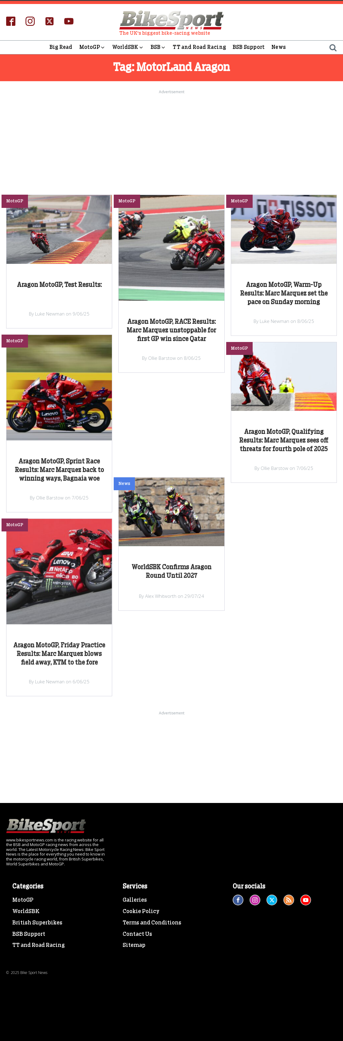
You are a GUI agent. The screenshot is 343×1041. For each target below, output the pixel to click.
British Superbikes (37, 923)
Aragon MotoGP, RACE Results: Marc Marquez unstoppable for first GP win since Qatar (171, 330)
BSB (158, 47)
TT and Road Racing (199, 47)
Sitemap (134, 945)
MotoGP (92, 47)
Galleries (135, 900)
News (278, 47)
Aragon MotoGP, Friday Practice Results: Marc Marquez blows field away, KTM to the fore (59, 654)
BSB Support (249, 47)
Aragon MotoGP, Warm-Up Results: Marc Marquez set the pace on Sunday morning (284, 293)
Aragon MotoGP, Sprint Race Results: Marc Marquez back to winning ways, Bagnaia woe (59, 470)
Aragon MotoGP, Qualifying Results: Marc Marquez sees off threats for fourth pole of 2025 (283, 440)
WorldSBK (128, 47)
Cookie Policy (141, 911)
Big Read (61, 47)
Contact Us (137, 934)
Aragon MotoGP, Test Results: (59, 285)
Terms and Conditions (152, 923)
